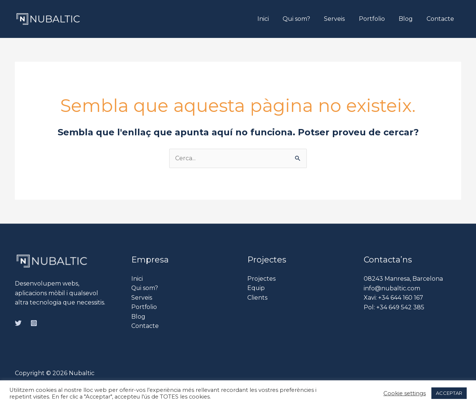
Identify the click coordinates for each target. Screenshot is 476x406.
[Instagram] (33, 323)
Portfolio (377, 18)
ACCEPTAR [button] (449, 393)
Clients (257, 297)
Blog (409, 18)
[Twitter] (18, 323)
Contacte (441, 18)
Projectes (261, 278)
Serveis (341, 18)
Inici (274, 18)
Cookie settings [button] (404, 393)
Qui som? (305, 18)
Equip (256, 288)
